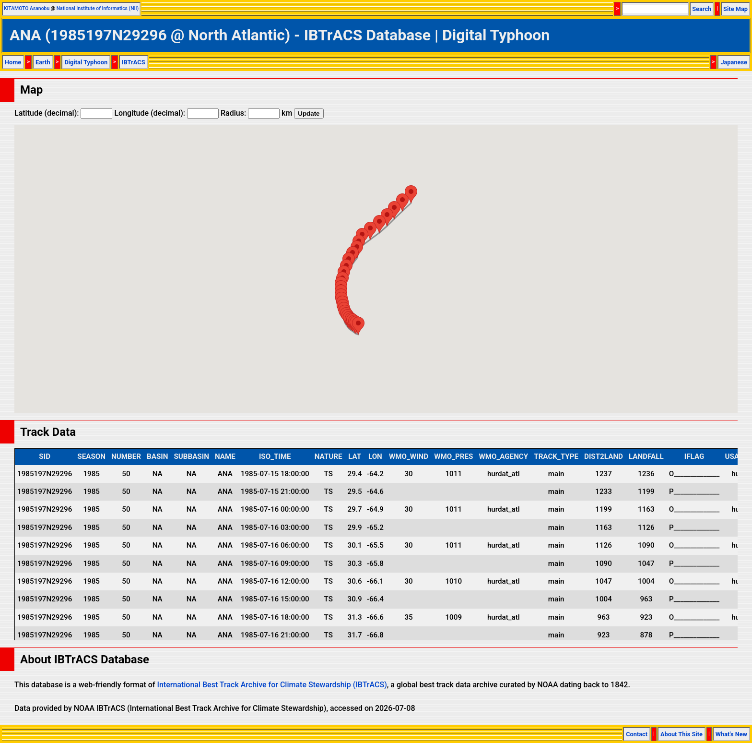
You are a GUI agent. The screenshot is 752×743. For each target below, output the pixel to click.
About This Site (681, 734)
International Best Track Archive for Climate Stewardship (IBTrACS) (272, 684)
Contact (636, 734)
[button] (358, 326)
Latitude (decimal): (63, 113)
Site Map (735, 8)
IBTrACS (133, 62)
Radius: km (256, 113)
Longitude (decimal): (166, 113)
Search (701, 8)
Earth (42, 62)
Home (13, 62)
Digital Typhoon (85, 62)
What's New (731, 734)
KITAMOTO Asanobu (26, 8)
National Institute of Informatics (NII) (98, 8)
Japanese (733, 62)
